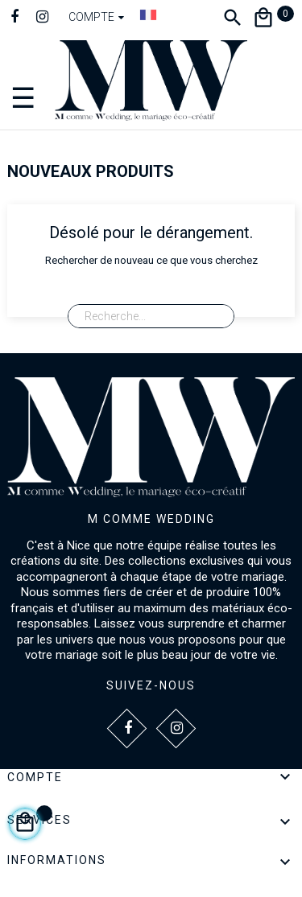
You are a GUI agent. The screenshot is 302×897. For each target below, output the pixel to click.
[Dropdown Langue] (148, 14)
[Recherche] (151, 316)
